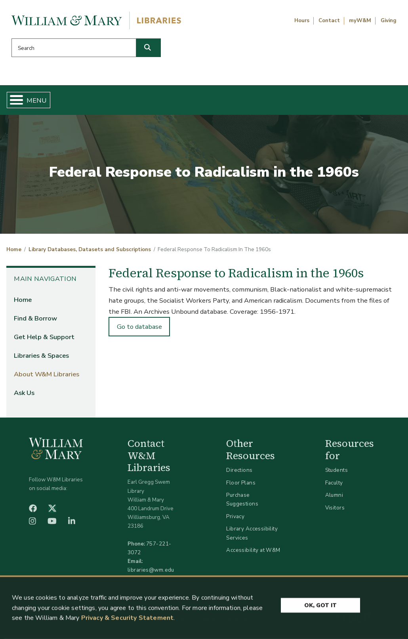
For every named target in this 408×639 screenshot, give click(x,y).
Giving (389, 20)
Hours (301, 20)
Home (34, 101)
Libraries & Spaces (227, 101)
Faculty (334, 485)
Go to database (139, 329)
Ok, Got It (320, 606)
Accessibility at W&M (253, 553)
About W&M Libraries (304, 101)
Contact (329, 20)
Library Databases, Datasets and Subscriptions (90, 252)
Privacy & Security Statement (127, 620)
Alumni (334, 498)
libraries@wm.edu (151, 573)
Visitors (335, 511)
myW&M (360, 20)
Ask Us (372, 101)
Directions (239, 473)
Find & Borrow (81, 101)
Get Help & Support (151, 101)
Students (336, 473)
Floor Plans (240, 485)
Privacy (235, 519)
